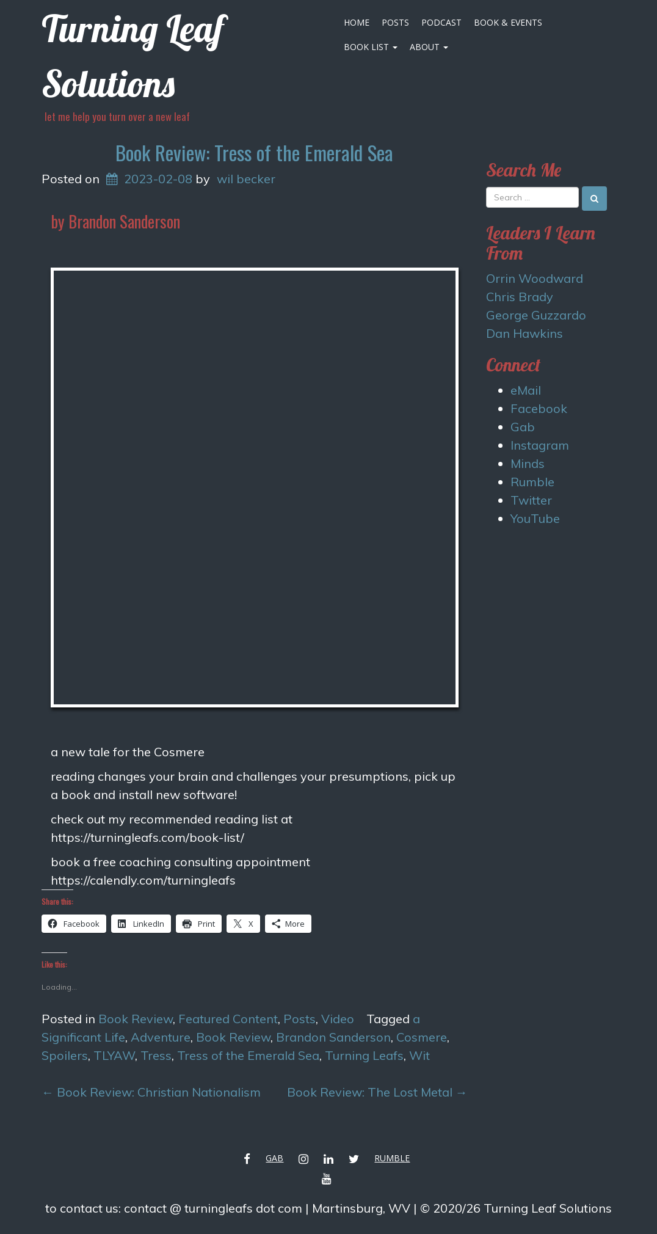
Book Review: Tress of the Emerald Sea (254, 152)
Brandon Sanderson (333, 1037)
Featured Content (228, 1018)
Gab (522, 426)
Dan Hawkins (524, 333)
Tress (156, 1055)
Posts (395, 22)
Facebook (538, 408)
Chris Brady (519, 296)
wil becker (246, 178)
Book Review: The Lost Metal (377, 1092)
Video (337, 1018)
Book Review (135, 1018)
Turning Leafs (364, 1055)
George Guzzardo (536, 315)
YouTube (535, 518)
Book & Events (508, 22)
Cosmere (421, 1037)
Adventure (161, 1037)
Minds (527, 463)
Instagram (539, 445)
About (429, 47)
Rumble (532, 481)
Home (356, 22)
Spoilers (65, 1055)
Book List (370, 47)
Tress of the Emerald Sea (248, 1055)
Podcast (441, 22)
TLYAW (114, 1055)
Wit (419, 1055)
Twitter (531, 500)
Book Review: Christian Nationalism (151, 1092)
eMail (525, 390)
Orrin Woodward (534, 278)
